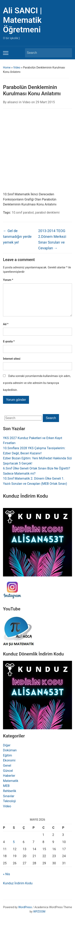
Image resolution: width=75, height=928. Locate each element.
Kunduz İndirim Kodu (17, 889)
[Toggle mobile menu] (5, 53)
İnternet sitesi (11, 365)
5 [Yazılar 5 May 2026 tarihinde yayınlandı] (14, 848)
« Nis (6, 880)
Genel (7, 772)
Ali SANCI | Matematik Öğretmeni (22, 20)
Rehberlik (9, 797)
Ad (5, 330)
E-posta (9, 347)
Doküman (10, 756)
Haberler (9, 782)
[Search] (44, 53)
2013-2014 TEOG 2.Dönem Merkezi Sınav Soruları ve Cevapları (52, 239)
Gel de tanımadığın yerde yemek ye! (17, 236)
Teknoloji (9, 807)
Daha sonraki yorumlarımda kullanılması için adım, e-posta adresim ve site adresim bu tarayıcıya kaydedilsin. (37, 389)
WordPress (25, 913)
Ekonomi (9, 767)
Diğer (6, 752)
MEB (6, 792)
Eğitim (7, 762)
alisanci (12, 102)
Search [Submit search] (67, 53)
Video (16, 67)
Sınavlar (8, 802)
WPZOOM (39, 917)
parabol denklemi (47, 212)
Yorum (8, 279)
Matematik (10, 787)
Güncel (8, 777)
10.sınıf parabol (23, 212)
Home (7, 67)
